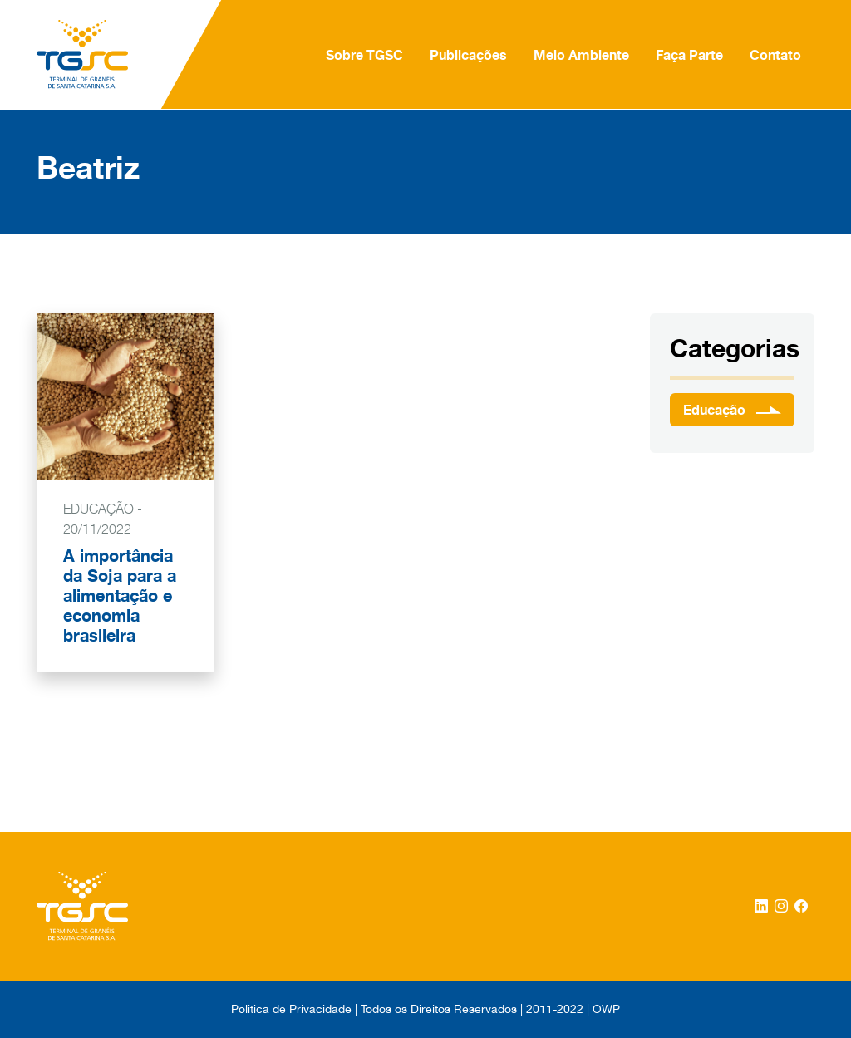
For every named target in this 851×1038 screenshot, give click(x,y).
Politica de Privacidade (291, 1009)
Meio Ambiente (581, 55)
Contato (775, 55)
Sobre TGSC (364, 55)
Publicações (468, 55)
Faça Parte (689, 55)
